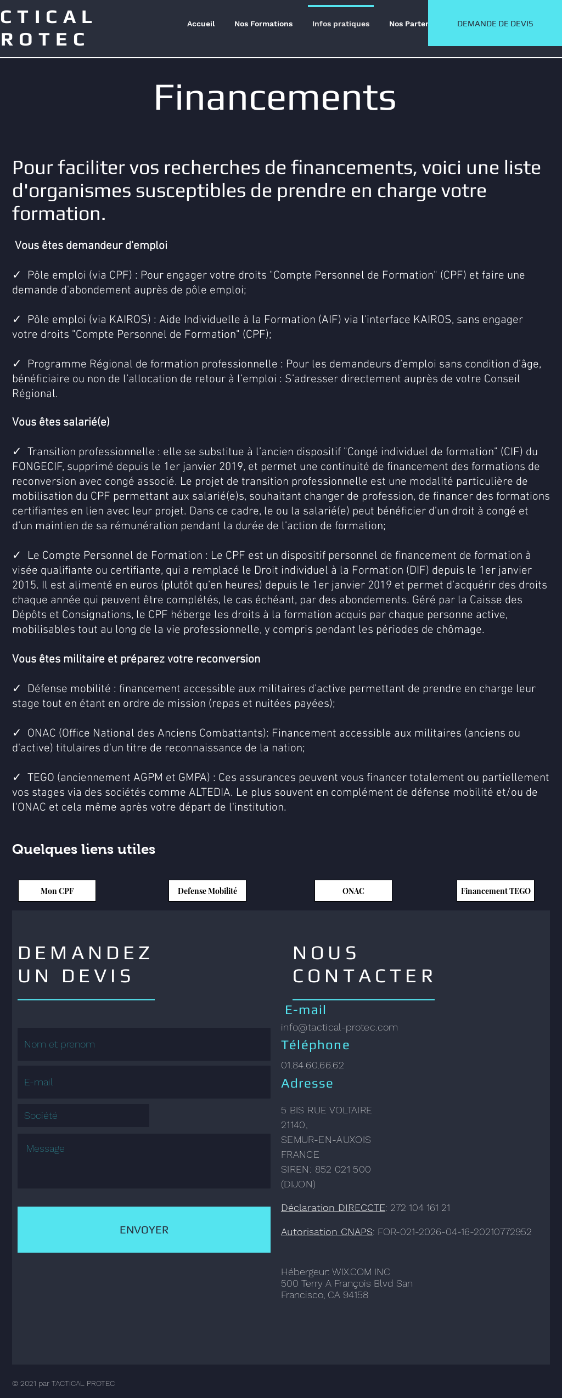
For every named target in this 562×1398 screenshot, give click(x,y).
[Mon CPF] (57, 891)
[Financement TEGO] (496, 891)
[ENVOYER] (144, 1230)
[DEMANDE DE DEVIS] (495, 23)
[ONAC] (353, 891)
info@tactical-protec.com (339, 1027)
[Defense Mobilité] (207, 891)
